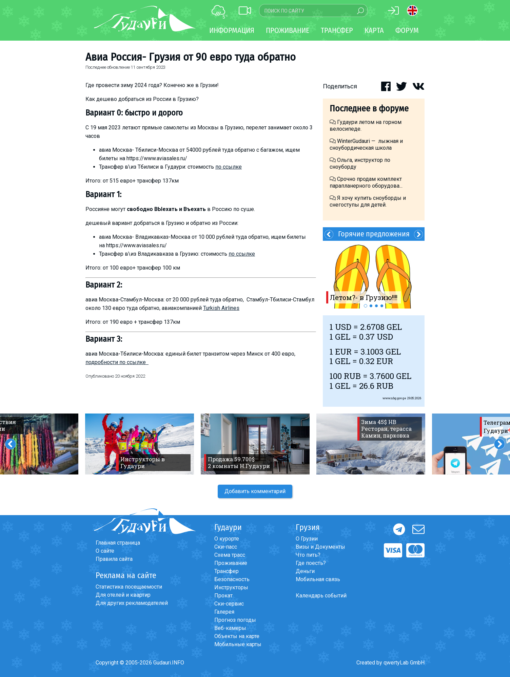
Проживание (230, 563)
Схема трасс (229, 555)
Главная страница (118, 543)
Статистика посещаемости (129, 587)
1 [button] (365, 306)
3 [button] (376, 306)
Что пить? (308, 555)
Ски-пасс (225, 547)
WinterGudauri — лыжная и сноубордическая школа (366, 144)
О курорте (226, 538)
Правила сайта (114, 559)
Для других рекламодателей (132, 603)
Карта (374, 30)
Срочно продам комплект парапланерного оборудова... (366, 182)
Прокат (223, 595)
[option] (374, 275)
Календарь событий (321, 595)
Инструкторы (231, 587)
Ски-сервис (229, 603)
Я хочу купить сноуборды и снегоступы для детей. (368, 201)
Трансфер (226, 571)
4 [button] (382, 306)
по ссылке (228, 167)
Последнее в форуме (369, 108)
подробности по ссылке (117, 362)
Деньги (305, 571)
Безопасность (232, 579)
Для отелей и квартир (123, 595)
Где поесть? (311, 563)
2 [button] (371, 306)
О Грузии (307, 538)
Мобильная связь (318, 579)
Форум (407, 30)
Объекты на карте (236, 636)
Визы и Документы (320, 547)
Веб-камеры (230, 628)
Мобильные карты (237, 644)
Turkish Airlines (221, 308)
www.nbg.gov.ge (394, 398)
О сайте (105, 551)
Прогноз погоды (235, 620)
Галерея (224, 612)
